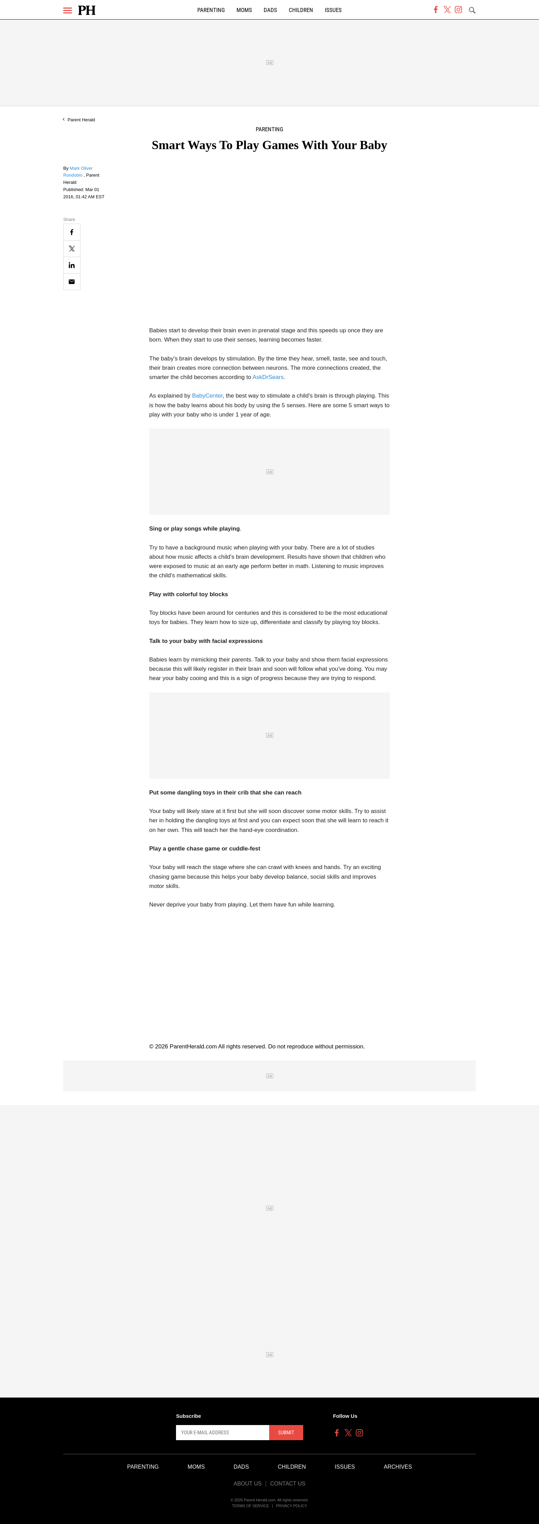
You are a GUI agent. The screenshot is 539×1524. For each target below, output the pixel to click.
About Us (247, 1484)
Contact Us (288, 1484)
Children (301, 10)
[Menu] (67, 10)
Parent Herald (81, 119)
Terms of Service (250, 1506)
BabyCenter (207, 395)
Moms (244, 10)
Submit (286, 1433)
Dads (270, 10)
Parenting (211, 10)
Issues (333, 10)
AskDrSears (268, 377)
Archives (398, 1467)
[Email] (71, 281)
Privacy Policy (291, 1506)
